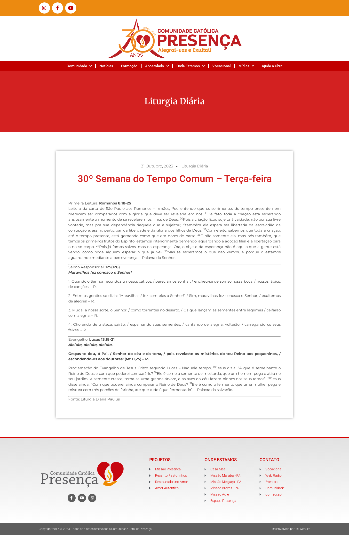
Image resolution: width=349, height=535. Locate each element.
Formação (129, 66)
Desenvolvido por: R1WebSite (291, 529)
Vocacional (221, 66)
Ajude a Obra (272, 66)
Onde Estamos (190, 66)
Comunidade (79, 66)
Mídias (246, 66)
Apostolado (157, 66)
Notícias (106, 66)
